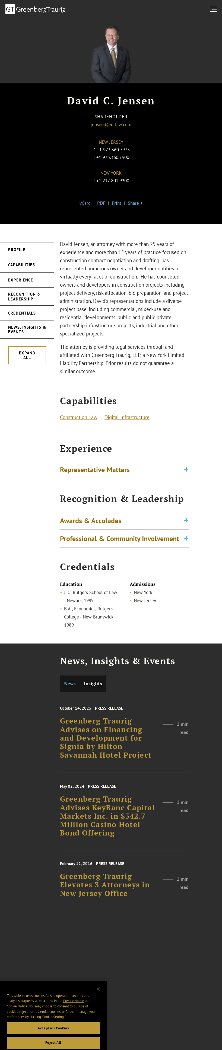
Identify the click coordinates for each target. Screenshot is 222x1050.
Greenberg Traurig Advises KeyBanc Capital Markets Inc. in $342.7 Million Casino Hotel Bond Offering (107, 823)
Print (116, 203)
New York (111, 173)
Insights (93, 683)
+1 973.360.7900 (112, 157)
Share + (135, 203)
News (70, 683)
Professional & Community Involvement (119, 541)
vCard (85, 203)
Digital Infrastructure (127, 418)
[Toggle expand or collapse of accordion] (186, 472)
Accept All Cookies (53, 1041)
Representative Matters (95, 471)
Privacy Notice (73, 1014)
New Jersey (111, 142)
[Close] (98, 1002)
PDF (101, 203)
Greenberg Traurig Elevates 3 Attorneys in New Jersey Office (105, 891)
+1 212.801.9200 (112, 181)
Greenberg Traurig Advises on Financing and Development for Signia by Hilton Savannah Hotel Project (106, 745)
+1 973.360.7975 (113, 150)
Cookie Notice (17, 1019)
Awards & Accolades (90, 524)
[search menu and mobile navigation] (214, 9)
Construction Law (78, 418)
